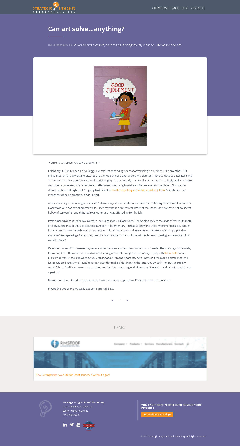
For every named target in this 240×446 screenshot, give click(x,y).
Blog (185, 8)
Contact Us (198, 8)
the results (170, 253)
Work (175, 8)
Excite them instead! (157, 414)
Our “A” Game (160, 8)
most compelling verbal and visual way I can (138, 190)
